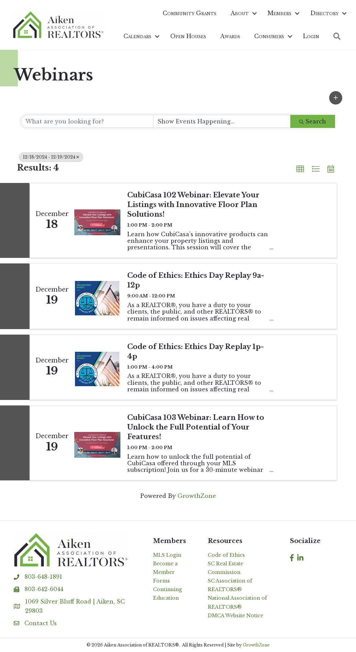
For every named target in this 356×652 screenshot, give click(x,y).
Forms (161, 581)
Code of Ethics (226, 555)
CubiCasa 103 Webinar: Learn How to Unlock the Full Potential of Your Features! (195, 427)
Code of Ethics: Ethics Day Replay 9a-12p (195, 280)
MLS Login (167, 555)
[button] (335, 98)
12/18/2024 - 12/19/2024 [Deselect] (51, 157)
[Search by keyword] (87, 121)
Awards (229, 36)
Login (310, 36)
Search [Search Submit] (312, 121)
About (238, 13)
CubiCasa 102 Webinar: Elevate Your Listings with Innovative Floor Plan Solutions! (193, 204)
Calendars (136, 36)
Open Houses (187, 36)
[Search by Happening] (222, 121)
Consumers (268, 36)
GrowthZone (196, 495)
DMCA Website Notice (235, 615)
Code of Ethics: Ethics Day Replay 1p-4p (195, 351)
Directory (323, 13)
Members (278, 13)
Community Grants (188, 13)
